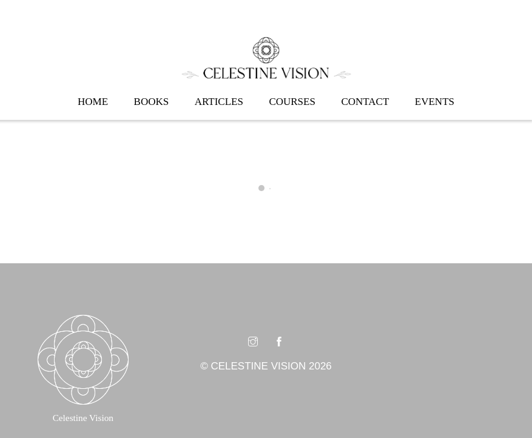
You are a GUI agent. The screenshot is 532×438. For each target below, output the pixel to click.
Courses (292, 101)
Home (93, 101)
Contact (365, 101)
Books (151, 101)
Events (434, 101)
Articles (219, 101)
